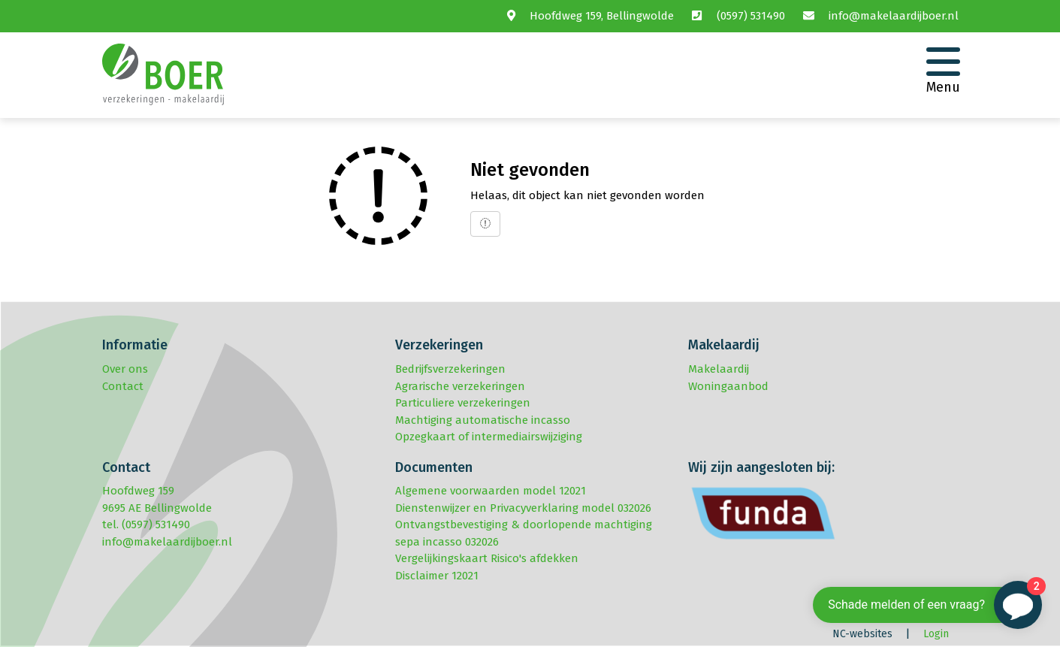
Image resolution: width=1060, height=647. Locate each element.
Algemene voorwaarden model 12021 (490, 490)
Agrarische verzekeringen (460, 386)
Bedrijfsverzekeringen (450, 369)
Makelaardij (718, 369)
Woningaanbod (728, 386)
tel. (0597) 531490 (146, 524)
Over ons (125, 369)
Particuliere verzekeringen (462, 403)
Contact (122, 386)
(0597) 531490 (751, 16)
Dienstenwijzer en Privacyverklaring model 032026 (523, 508)
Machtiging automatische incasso (482, 420)
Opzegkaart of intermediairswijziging (488, 436)
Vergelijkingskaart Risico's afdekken (486, 558)
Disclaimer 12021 (437, 575)
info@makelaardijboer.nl (894, 16)
